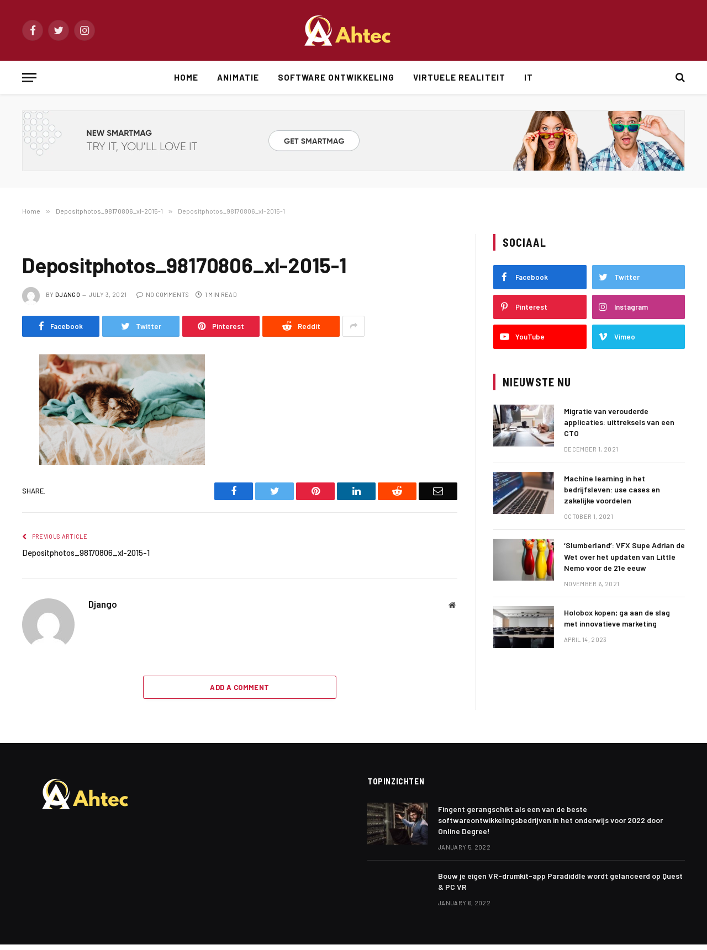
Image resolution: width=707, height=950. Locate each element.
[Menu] (29, 77)
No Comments (162, 294)
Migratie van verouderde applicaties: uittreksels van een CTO (619, 422)
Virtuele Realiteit (459, 77)
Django (67, 294)
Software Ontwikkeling (336, 77)
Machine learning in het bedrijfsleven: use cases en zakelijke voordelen (612, 489)
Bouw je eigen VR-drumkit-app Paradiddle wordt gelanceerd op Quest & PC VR (560, 881)
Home (186, 77)
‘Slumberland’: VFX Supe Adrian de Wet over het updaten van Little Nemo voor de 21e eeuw (624, 556)
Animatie (237, 77)
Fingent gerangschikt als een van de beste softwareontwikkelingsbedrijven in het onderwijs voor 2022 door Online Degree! (550, 820)
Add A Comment (239, 687)
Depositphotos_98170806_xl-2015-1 (86, 553)
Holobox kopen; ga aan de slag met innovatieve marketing (617, 618)
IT (528, 77)
